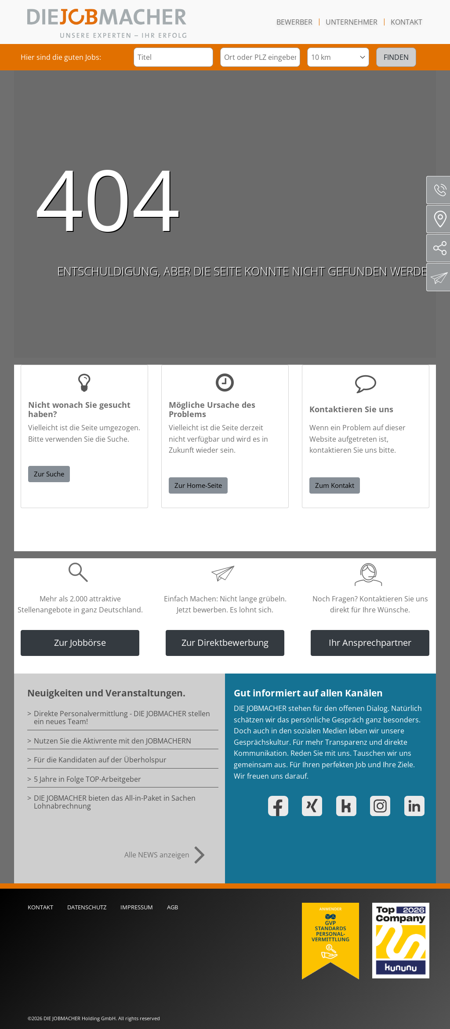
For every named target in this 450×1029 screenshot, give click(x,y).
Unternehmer (351, 22)
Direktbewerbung (439, 277)
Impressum (136, 907)
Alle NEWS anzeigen (156, 855)
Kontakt (406, 22)
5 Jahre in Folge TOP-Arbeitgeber (87, 779)
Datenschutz (86, 907)
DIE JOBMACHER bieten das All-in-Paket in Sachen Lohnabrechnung (115, 802)
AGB (172, 907)
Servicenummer (441, 190)
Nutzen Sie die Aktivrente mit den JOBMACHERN (112, 741)
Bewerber (294, 22)
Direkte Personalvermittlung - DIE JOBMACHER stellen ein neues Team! (122, 717)
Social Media (441, 248)
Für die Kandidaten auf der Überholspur (100, 760)
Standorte (441, 219)
